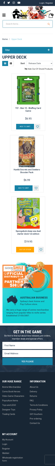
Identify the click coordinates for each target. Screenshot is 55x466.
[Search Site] (49, 23)
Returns (33, 396)
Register (6, 448)
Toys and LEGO (9, 405)
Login (4, 444)
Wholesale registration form (12, 459)
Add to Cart (25, 127)
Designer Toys (8, 409)
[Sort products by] (39, 63)
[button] (37, 126)
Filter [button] (27, 50)
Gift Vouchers (36, 414)
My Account (7, 439)
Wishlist (5, 453)
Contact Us (35, 423)
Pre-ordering (36, 418)
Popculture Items (10, 400)
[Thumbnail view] (5, 63)
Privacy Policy (36, 409)
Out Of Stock (25, 249)
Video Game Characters (13, 396)
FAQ (32, 400)
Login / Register (46, 3)
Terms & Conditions (39, 405)
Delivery (33, 391)
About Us (34, 387)
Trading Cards (8, 414)
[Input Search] (24, 23)
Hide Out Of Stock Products (38, 69)
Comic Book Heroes (11, 391)
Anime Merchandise (11, 387)
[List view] (11, 63)
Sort (23, 63)
